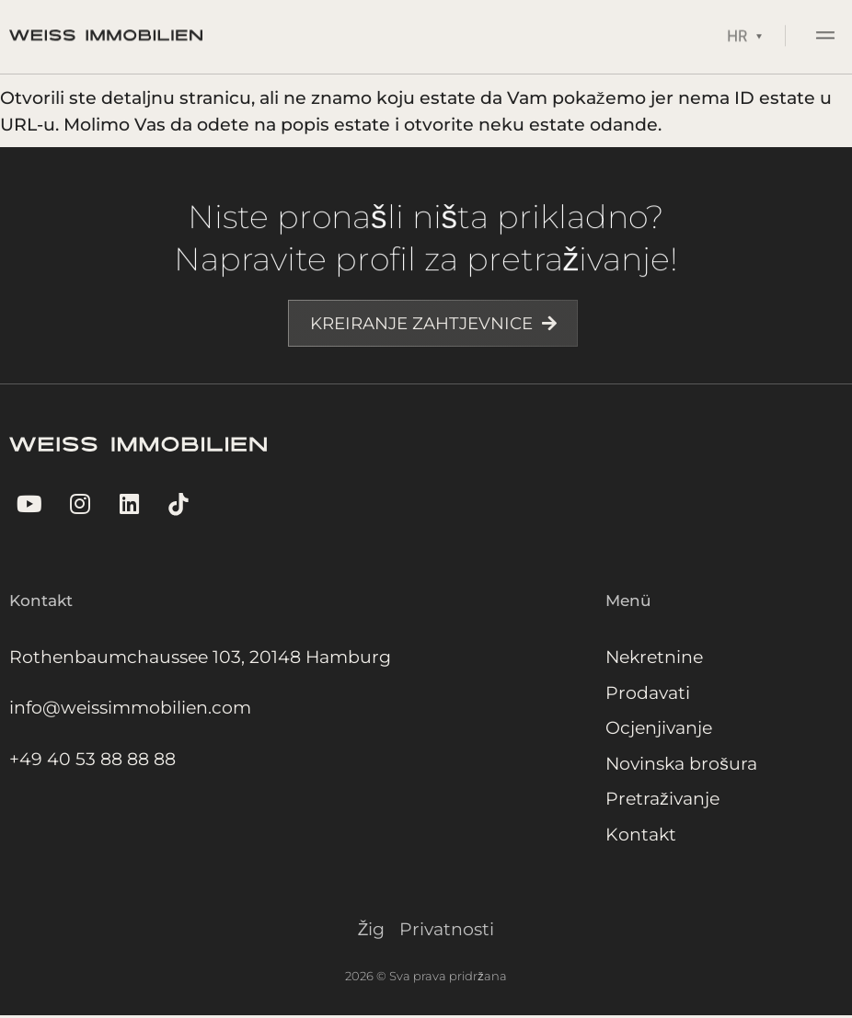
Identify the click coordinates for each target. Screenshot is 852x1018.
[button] (826, 34)
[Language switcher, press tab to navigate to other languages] (744, 30)
